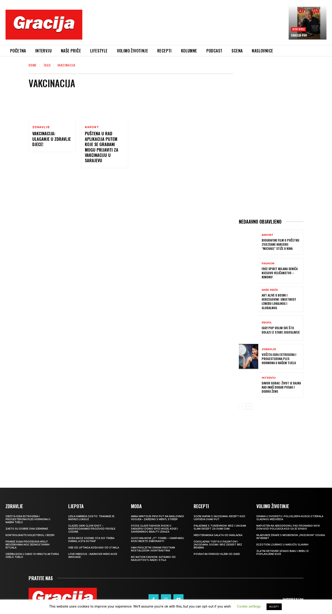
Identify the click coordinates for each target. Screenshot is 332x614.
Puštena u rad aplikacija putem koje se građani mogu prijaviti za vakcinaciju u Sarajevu (101, 146)
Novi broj (298, 29)
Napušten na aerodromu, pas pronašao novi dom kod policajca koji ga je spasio (288, 527)
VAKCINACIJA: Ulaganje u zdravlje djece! (51, 138)
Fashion (268, 263)
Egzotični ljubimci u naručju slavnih (282, 544)
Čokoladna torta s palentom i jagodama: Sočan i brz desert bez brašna (218, 544)
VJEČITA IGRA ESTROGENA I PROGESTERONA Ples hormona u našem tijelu (279, 358)
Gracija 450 (299, 35)
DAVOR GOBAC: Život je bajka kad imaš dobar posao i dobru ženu (281, 387)
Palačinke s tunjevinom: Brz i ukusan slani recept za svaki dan (220, 527)
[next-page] (249, 406)
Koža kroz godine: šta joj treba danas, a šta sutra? (91, 540)
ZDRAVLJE (41, 127)
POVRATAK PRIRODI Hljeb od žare (217, 554)
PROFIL (267, 322)
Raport (92, 127)
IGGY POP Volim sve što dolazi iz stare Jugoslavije (281, 329)
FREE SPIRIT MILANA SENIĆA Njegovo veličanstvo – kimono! (280, 272)
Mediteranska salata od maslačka (218, 535)
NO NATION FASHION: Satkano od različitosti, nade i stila (153, 559)
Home (33, 65)
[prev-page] (242, 406)
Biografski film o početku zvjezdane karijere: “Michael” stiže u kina (280, 244)
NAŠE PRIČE (270, 290)
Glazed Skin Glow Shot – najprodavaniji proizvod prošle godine (91, 528)
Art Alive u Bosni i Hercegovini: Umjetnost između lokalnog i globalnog (279, 301)
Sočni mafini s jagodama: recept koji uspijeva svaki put (219, 518)
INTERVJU (269, 378)
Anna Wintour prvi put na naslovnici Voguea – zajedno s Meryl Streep (157, 518)
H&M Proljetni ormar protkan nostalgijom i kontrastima (153, 549)
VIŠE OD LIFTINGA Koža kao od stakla (93, 547)
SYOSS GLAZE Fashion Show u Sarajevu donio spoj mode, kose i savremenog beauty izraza (154, 528)
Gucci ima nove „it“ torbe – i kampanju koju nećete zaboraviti (157, 540)
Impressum (293, 599)
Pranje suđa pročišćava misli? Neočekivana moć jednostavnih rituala (28, 544)
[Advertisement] (186, 27)
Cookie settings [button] (249, 606)
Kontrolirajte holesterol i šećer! (30, 535)
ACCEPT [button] (274, 606)
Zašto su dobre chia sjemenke (27, 528)
